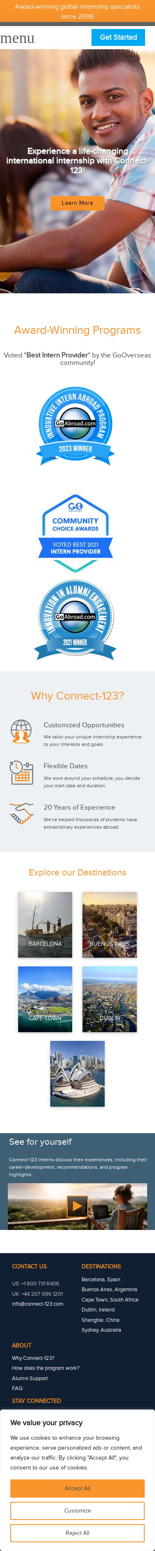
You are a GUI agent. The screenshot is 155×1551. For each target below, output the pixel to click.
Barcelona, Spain (101, 1279)
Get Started (118, 37)
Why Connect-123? (33, 1358)
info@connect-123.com (37, 1304)
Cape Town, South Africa (110, 1300)
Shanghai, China (101, 1320)
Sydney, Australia (101, 1330)
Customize (77, 1511)
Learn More (77, 203)
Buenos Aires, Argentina (109, 1289)
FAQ (17, 1388)
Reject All (77, 1533)
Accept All (77, 1488)
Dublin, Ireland (98, 1309)
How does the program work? (46, 1368)
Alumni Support (30, 1378)
